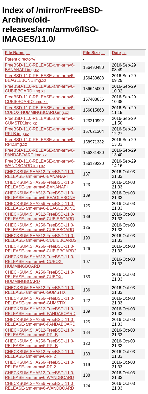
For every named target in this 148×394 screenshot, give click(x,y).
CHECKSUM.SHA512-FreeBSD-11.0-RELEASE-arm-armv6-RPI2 (40, 354)
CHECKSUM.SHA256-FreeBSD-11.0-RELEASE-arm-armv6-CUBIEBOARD (40, 227)
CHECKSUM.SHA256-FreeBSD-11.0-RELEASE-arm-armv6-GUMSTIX (40, 300)
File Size (91, 52)
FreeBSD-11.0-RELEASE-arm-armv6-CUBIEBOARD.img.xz (40, 88)
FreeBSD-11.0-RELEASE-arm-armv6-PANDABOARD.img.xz (40, 152)
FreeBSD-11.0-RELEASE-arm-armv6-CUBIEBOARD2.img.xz (40, 99)
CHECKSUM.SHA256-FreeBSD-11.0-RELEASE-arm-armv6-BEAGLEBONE (40, 205)
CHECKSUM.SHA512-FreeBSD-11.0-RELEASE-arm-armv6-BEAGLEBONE (40, 195)
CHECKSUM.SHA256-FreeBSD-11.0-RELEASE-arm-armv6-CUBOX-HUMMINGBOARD (40, 277)
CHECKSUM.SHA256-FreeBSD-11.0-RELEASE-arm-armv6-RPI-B (40, 343)
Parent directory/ (20, 59)
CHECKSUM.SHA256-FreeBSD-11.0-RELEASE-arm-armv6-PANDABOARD (40, 321)
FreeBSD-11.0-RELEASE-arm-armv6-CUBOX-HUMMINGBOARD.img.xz (40, 110)
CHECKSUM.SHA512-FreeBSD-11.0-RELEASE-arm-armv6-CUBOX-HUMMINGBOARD (40, 261)
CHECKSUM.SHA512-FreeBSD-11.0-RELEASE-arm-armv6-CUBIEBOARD (40, 216)
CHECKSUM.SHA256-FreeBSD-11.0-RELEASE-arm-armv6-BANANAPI (40, 184)
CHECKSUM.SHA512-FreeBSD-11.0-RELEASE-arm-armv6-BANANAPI (40, 174)
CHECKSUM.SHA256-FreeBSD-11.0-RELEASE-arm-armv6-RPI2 (40, 364)
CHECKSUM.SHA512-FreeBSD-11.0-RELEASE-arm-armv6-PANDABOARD (40, 311)
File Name (15, 52)
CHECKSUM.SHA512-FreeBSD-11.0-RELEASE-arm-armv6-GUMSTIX (40, 290)
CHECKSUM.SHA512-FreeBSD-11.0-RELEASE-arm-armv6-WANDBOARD (40, 375)
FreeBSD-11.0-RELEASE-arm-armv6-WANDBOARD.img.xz (40, 163)
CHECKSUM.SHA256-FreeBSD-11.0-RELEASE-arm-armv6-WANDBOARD (40, 385)
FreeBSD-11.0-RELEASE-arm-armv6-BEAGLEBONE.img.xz (40, 78)
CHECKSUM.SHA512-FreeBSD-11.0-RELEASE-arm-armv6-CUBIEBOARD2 (41, 238)
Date (116, 52)
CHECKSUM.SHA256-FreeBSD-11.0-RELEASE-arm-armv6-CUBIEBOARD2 (41, 248)
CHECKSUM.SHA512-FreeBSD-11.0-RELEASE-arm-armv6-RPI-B (40, 332)
